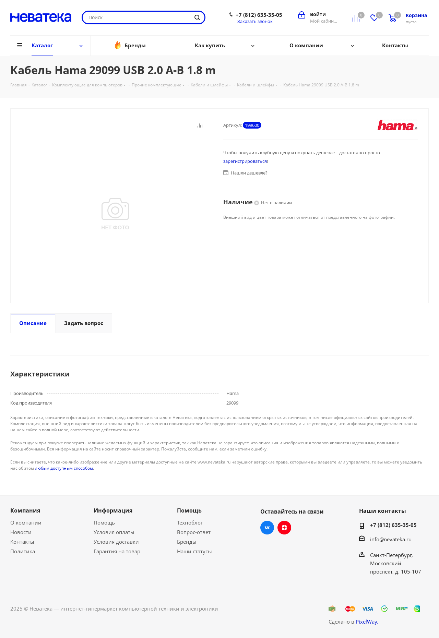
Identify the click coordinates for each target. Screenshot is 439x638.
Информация (113, 510)
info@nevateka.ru (391, 539)
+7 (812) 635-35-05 (259, 15)
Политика (22, 551)
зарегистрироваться (245, 161)
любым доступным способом (64, 468)
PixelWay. (367, 621)
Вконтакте (267, 527)
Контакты (22, 541)
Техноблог (190, 522)
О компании (25, 522)
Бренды (187, 541)
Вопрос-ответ (194, 532)
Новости (21, 532)
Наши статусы (194, 551)
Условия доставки (116, 541)
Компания (25, 510)
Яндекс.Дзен (284, 527)
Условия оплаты (114, 532)
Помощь (104, 522)
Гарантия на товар (117, 551)
